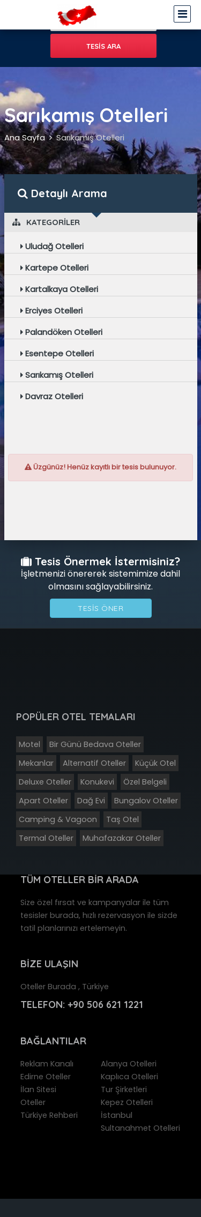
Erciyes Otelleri (51, 310)
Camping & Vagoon (58, 819)
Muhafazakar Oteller (122, 838)
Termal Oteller (46, 838)
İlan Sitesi (38, 1089)
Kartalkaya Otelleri (59, 289)
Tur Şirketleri (124, 1089)
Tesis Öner (100, 608)
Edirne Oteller (45, 1076)
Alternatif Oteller (94, 763)
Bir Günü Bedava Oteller (95, 744)
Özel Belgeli (145, 782)
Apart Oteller (43, 800)
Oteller (33, 1102)
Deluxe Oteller (45, 782)
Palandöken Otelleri (61, 332)
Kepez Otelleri (127, 1102)
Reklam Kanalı (46, 1063)
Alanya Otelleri (129, 1063)
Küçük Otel (155, 763)
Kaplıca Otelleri (129, 1076)
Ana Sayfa (24, 137)
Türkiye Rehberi (49, 1115)
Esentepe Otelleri (57, 353)
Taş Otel (122, 819)
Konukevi (97, 782)
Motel (29, 744)
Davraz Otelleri (51, 396)
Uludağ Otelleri (52, 246)
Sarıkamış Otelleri (90, 137)
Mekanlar (36, 763)
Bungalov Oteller (146, 800)
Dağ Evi (91, 800)
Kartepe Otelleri (54, 267)
